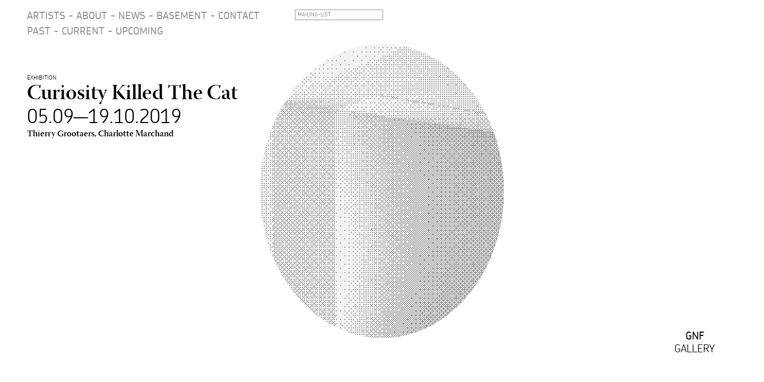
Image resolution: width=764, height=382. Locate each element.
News (131, 16)
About (91, 16)
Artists (46, 16)
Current (83, 31)
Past (38, 31)
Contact (238, 16)
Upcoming (139, 31)
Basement (182, 16)
